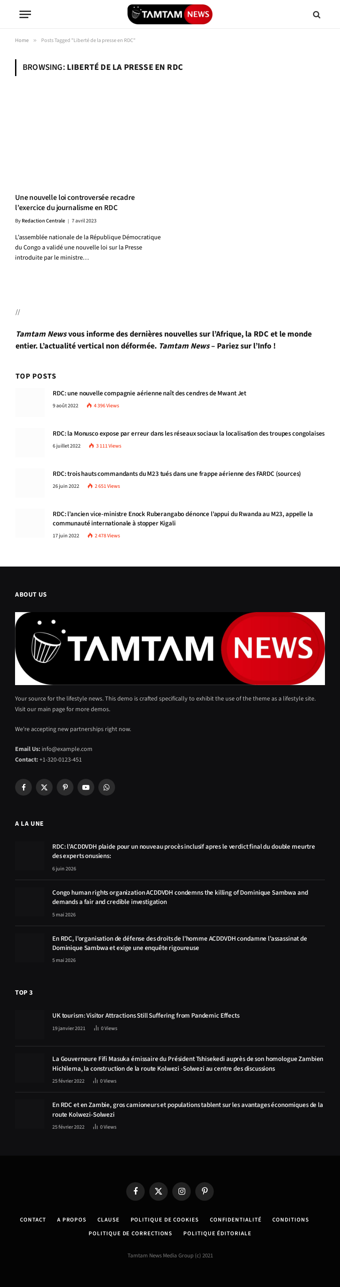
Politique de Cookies (165, 1220)
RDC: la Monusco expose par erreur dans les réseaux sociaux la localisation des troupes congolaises (189, 433)
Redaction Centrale (43, 221)
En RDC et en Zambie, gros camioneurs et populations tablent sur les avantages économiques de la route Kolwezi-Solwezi (187, 1109)
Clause (108, 1220)
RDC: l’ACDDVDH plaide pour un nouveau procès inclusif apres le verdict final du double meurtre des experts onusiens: (183, 851)
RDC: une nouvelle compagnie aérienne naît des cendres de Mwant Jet (149, 393)
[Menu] (25, 14)
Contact (33, 1220)
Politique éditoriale (217, 1233)
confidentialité (236, 1220)
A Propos (71, 1220)
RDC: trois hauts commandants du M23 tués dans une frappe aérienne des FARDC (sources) (177, 474)
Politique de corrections (130, 1233)
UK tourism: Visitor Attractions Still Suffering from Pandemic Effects (146, 1015)
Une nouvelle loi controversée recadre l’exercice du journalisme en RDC (75, 203)
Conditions (290, 1220)
